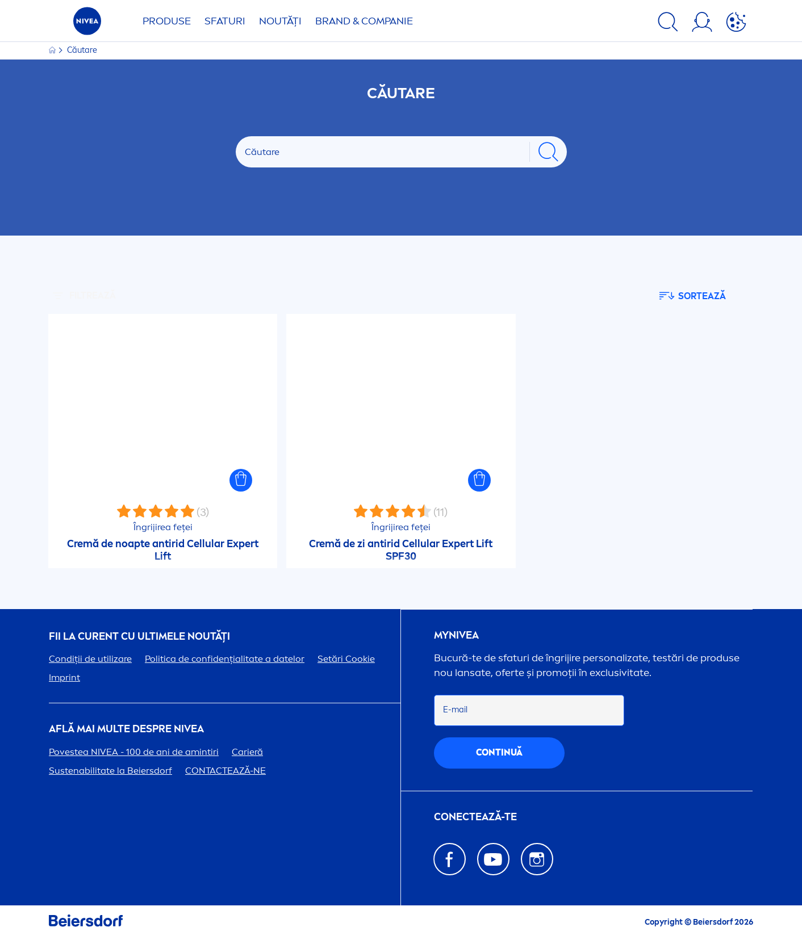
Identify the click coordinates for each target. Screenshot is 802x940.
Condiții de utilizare (90, 658)
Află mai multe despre (126, 729)
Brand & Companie (364, 21)
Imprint (64, 677)
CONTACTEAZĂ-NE (225, 770)
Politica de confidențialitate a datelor (224, 658)
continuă (499, 752)
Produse (167, 21)
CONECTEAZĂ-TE (475, 817)
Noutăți (280, 21)
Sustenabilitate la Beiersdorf (110, 770)
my (456, 635)
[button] (240, 480)
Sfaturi (224, 21)
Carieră (247, 751)
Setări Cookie (346, 658)
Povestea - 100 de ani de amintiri (134, 751)
